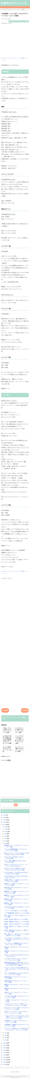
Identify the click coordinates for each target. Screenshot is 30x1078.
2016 (4, 1055)
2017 (4, 1052)
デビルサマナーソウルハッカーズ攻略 (19, 21)
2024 (4, 820)
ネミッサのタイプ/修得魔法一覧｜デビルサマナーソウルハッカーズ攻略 (16, 944)
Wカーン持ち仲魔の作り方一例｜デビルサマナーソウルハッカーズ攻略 (16, 973)
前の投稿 (24, 710)
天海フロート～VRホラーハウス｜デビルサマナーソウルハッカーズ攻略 (16, 1012)
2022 (4, 824)
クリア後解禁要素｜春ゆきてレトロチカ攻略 (16, 913)
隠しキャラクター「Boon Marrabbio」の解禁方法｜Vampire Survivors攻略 (16, 853)
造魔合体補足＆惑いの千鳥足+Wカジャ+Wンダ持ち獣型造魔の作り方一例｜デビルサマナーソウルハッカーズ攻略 (16, 964)
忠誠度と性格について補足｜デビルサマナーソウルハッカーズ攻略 (16, 880)
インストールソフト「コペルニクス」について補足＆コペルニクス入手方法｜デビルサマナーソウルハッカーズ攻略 (16, 1017)
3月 (6, 1035)
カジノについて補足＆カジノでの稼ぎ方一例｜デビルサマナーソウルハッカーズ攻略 (16, 1029)
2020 (4, 1045)
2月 (6, 1037)
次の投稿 (5, 710)
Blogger (17, 1071)
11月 (6, 829)
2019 (4, 1047)
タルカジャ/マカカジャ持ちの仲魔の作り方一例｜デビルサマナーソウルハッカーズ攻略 (16, 969)
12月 (6, 826)
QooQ (17, 1077)
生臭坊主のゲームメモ (14, 3)
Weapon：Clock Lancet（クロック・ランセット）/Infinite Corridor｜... (16, 865)
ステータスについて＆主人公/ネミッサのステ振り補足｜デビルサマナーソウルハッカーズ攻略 (16, 939)
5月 (6, 843)
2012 (4, 1064)
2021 (4, 1043)
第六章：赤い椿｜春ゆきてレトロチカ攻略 (16, 919)
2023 (4, 822)
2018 (4, 1050)
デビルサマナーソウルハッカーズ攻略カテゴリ (15, 718)
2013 (4, 1062)
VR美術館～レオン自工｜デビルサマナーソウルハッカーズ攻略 (16, 1021)
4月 (6, 1033)
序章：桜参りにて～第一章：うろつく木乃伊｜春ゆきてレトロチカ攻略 (16, 934)
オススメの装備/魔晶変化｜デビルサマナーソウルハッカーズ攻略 (16, 850)
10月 (6, 831)
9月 (6, 833)
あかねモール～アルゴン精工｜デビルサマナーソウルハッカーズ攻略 (16, 1008)
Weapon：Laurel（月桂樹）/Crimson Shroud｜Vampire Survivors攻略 (15, 869)
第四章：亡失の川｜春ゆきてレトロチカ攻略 (16, 924)
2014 (4, 1059)
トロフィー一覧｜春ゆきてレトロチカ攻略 (16, 910)
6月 (6, 841)
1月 (6, 1040)
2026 (4, 815)
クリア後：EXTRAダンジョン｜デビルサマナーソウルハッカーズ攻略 (16, 959)
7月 (6, 838)
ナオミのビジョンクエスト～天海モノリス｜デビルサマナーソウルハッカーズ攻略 (16, 1004)
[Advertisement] (15, 39)
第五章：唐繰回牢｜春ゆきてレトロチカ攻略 (16, 921)
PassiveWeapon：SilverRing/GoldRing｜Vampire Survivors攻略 (16, 873)
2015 (4, 1057)
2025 (4, 817)
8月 (6, 836)
